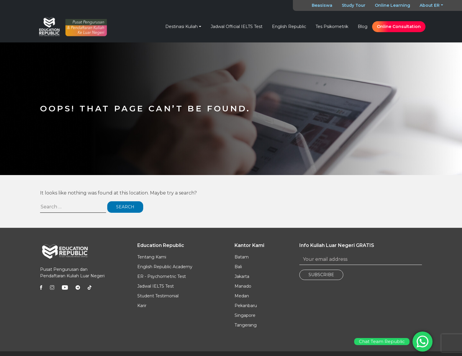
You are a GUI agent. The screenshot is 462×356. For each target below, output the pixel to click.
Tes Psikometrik (332, 26)
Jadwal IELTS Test (155, 286)
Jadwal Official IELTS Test (237, 26)
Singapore (245, 315)
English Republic (289, 26)
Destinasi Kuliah (181, 26)
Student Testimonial (158, 296)
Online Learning (392, 5)
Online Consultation (399, 26)
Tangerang (246, 325)
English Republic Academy (164, 266)
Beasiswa (322, 5)
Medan (242, 296)
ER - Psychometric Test (161, 276)
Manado (243, 286)
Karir (141, 305)
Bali (238, 266)
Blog (362, 26)
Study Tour (353, 5)
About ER (430, 5)
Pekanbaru (246, 305)
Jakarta (242, 276)
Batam (242, 257)
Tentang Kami (151, 257)
